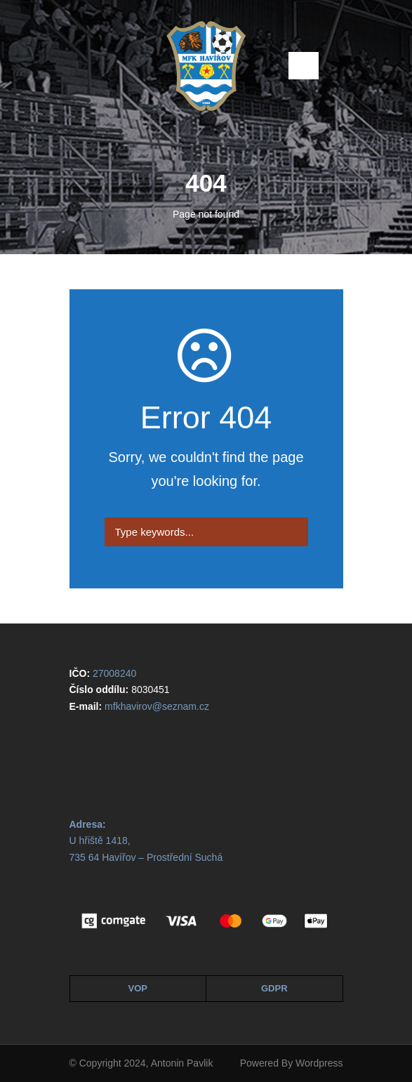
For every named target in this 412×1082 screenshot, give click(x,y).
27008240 (114, 673)
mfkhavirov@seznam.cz (157, 706)
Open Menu (303, 65)
